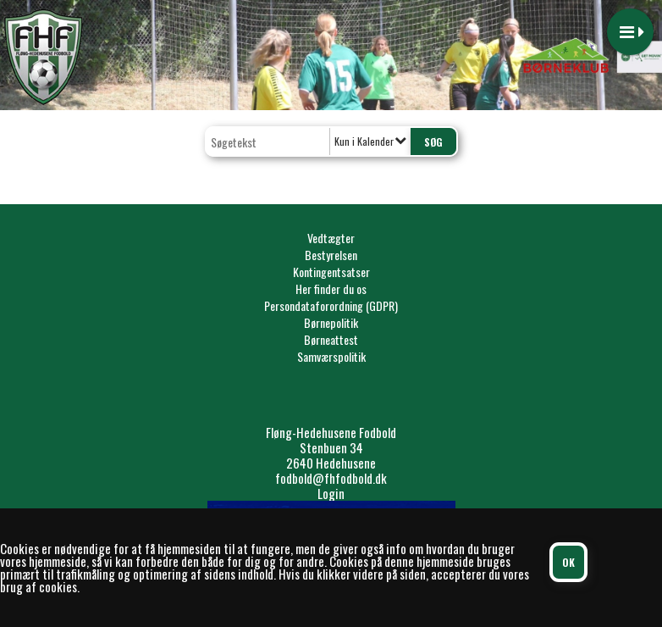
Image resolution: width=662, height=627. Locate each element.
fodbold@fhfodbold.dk (331, 478)
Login (331, 493)
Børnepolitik (331, 322)
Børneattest (331, 339)
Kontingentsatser (331, 271)
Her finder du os (331, 288)
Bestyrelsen (331, 255)
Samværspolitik (331, 356)
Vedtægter (331, 238)
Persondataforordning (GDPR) (331, 305)
